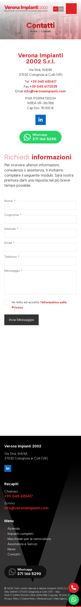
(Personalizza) (44, 598)
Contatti (46, 31)
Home (33, 31)
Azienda (11, 229)
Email (9, 243)
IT (56, 9)
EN (61, 9)
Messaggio (13, 270)
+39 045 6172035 (43, 86)
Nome (9, 201)
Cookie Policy (28, 598)
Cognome (12, 215)
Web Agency (61, 598)
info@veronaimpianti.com (45, 91)
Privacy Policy (11, 598)
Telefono (11, 256)
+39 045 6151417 (43, 82)
